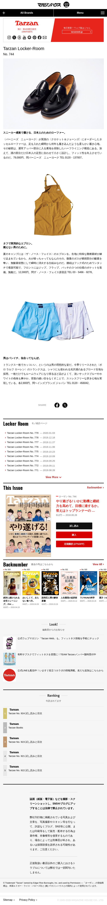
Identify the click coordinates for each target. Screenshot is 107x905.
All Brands (18, 13)
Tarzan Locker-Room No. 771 (31, 471)
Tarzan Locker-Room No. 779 (31, 434)
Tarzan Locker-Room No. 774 (31, 457)
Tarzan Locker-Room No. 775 (31, 452)
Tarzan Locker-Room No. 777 (31, 443)
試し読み (74, 527)
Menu (90, 13)
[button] (101, 588)
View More (53, 478)
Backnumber (95, 488)
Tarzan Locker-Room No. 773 (31, 462)
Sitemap (8, 901)
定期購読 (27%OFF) (74, 545)
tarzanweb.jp (80, 32)
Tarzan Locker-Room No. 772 (31, 466)
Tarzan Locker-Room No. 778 (31, 438)
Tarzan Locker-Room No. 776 (31, 448)
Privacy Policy (27, 901)
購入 (74, 536)
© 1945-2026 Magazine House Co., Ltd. (79, 901)
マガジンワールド (53, 4)
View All (98, 565)
